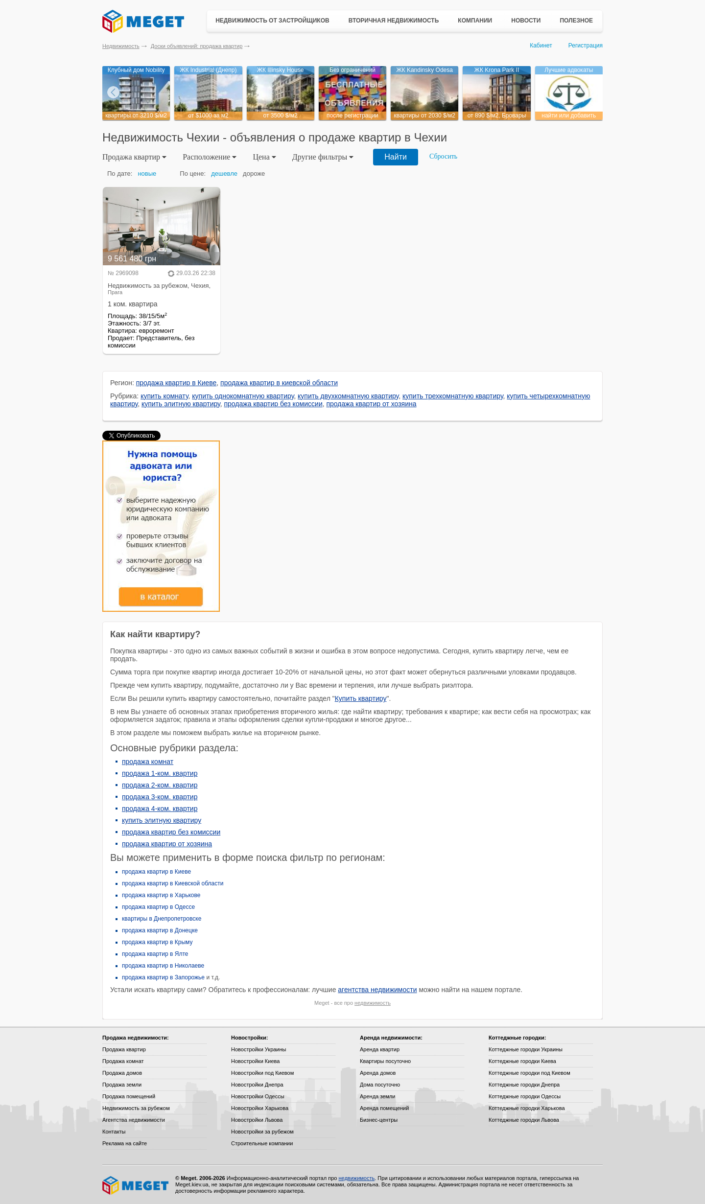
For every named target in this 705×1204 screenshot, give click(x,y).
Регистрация (585, 45)
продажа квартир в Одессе (158, 906)
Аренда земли (377, 1096)
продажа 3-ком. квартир (159, 797)
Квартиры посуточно (385, 1061)
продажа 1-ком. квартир (159, 773)
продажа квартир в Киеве (176, 383)
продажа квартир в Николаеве (163, 965)
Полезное (576, 20)
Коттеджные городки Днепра (524, 1085)
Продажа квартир (124, 1049)
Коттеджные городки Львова (524, 1120)
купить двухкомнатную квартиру (348, 396)
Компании (475, 20)
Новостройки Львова (256, 1120)
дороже (254, 173)
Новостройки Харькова (259, 1108)
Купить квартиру (361, 698)
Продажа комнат (123, 1061)
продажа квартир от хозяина (372, 404)
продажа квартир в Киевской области (172, 883)
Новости (525, 20)
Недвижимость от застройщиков (272, 20)
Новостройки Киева (255, 1061)
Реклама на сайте (124, 1143)
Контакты (114, 1132)
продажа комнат (147, 761)
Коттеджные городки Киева (522, 1061)
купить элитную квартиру (180, 404)
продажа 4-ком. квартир (159, 808)
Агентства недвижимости (133, 1120)
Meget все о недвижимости (136, 1185)
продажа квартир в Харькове (161, 895)
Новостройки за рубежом (262, 1132)
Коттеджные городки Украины (526, 1049)
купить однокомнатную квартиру (243, 396)
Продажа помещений (128, 1096)
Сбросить (443, 156)
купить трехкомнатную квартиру (452, 396)
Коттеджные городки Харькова (527, 1108)
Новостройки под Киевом (262, 1073)
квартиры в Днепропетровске (161, 918)
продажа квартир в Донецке (160, 930)
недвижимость (372, 1003)
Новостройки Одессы (257, 1096)
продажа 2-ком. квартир (159, 785)
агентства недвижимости (377, 990)
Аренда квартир (380, 1049)
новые (147, 173)
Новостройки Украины (258, 1049)
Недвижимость (121, 46)
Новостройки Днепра (257, 1085)
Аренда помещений (384, 1108)
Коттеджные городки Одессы (525, 1096)
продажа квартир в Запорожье (163, 977)
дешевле (224, 173)
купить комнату (164, 396)
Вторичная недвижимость (394, 20)
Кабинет (541, 45)
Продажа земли (121, 1085)
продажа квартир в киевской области (279, 383)
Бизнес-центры (379, 1120)
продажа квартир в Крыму (157, 942)
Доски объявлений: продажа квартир (197, 46)
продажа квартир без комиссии (273, 404)
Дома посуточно (380, 1085)
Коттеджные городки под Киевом (529, 1073)
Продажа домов (122, 1073)
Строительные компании (262, 1143)
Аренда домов (378, 1073)
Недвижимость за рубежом (136, 1108)
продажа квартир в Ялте (155, 953)
